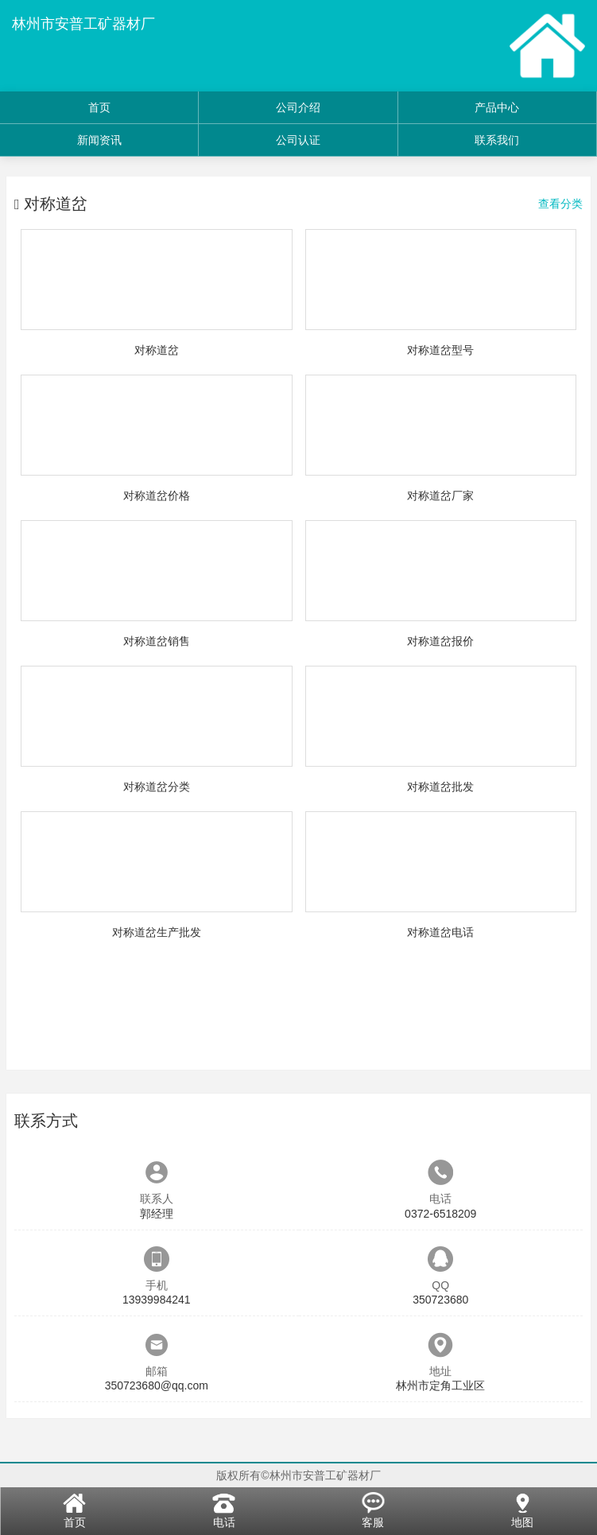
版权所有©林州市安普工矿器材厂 (298, 1475)
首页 (99, 107)
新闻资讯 (99, 140)
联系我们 (497, 140)
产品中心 (497, 107)
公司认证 (298, 140)
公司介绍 (298, 107)
